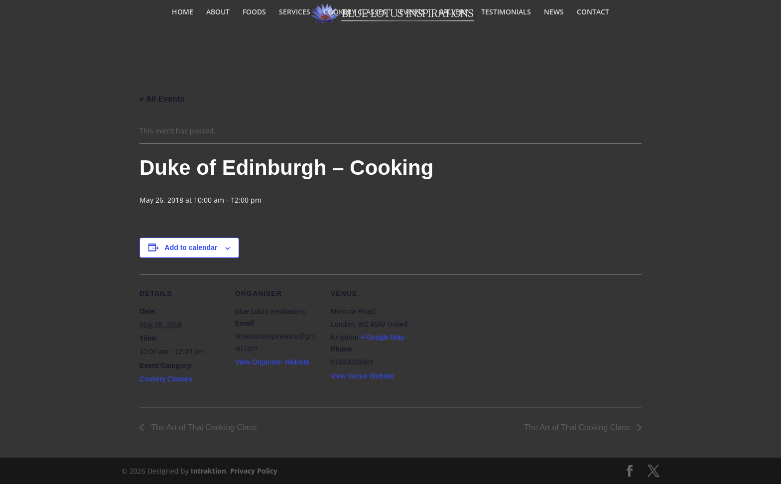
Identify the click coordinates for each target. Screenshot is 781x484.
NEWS (554, 12)
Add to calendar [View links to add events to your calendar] (191, 247)
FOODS (254, 12)
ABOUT (218, 12)
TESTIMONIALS (506, 12)
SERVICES (294, 12)
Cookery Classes (165, 379)
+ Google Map (382, 337)
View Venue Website (362, 376)
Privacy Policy (253, 471)
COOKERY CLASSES (355, 12)
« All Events (161, 99)
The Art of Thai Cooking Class (203, 427)
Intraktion (208, 471)
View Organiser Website (272, 362)
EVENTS (412, 12)
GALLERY (453, 12)
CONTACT (593, 12)
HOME (182, 12)
